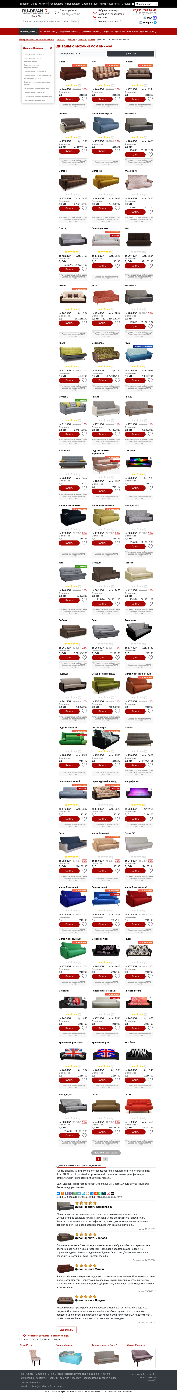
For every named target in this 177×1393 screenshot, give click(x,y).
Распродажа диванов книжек (36, 88)
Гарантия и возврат (70, 1378)
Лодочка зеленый (68, 727)
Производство (90, 1378)
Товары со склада (31, 1382)
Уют (94, 62)
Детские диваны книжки (34, 100)
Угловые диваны (49, 31)
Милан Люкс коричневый (138, 674)
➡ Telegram (147, 22)
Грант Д (63, 228)
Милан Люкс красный (136, 887)
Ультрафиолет (132, 781)
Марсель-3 (64, 450)
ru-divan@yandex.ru (38, 1386)
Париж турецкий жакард (104, 781)
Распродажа (56, 3)
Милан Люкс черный (69, 505)
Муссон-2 (63, 397)
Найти (74, 21)
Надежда (63, 674)
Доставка (87, 3)
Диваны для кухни (92, 31)
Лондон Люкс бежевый (104, 991)
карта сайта (152, 1380)
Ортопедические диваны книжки (38, 96)
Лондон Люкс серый (69, 781)
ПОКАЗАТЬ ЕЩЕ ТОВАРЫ (105, 1153)
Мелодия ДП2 (132, 505)
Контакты (114, 3)
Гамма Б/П (130, 833)
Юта (127, 228)
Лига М (95, 397)
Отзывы (126, 3)
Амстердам (130, 620)
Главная (24, 3)
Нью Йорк (130, 1042)
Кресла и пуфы (148, 31)
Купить (69, 99)
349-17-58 (146, 13)
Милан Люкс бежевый (103, 505)
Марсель (129, 727)
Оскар (95, 1094)
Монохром (64, 991)
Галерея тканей (107, 1378)
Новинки (53, 1378)
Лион (94, 620)
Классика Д (130, 113)
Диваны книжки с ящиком (35, 71)
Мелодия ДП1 (66, 1094)
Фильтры (131, 53)
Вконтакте (55, 1386)
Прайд (62, 343)
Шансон (63, 113)
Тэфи (61, 563)
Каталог (43, 3)
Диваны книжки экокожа (34, 92)
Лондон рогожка (100, 228)
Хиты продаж (72, 3)
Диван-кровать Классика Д (93, 1206)
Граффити (130, 450)
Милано (63, 171)
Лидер (128, 939)
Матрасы (132, 31)
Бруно (62, 833)
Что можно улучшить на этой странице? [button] (48, 1335)
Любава (63, 620)
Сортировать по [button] (69, 53)
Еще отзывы (67, 1329)
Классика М (131, 171)
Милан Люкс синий (68, 887)
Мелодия (96, 563)
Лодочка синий (99, 887)
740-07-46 (144, 10)
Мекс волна (98, 343)
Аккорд (62, 285)
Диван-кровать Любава (91, 1238)
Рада (127, 343)
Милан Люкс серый (102, 113)
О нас (34, 3)
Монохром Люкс (100, 939)
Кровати (120, 31)
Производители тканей (77, 1373)
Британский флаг (101, 1042)
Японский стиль (133, 991)
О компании (28, 1378)
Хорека (108, 31)
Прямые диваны (29, 31)
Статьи (59, 1373)
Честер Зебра (99, 727)
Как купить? (100, 3)
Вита (94, 285)
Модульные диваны (70, 31)
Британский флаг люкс (71, 1042)
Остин (128, 1094)
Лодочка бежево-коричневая (100, 452)
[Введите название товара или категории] (45, 21)
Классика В (130, 285)
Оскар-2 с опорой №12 (103, 674)
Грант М (129, 563)
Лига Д (128, 397)
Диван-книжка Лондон (90, 1300)
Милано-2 (97, 171)
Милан (62, 62)
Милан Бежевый (100, 833)
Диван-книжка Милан (89, 1269)
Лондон (129, 62)
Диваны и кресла (100, 1373)
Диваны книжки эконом (34, 55)
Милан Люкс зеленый (70, 939)
